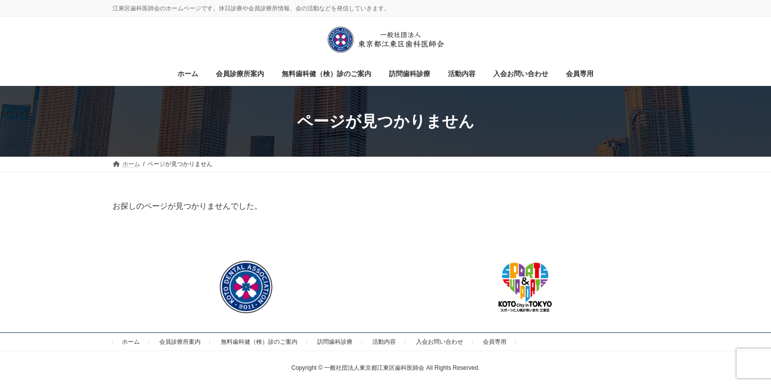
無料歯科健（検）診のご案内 (259, 341)
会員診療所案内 (180, 341)
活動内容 (384, 341)
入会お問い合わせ (439, 341)
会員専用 (494, 341)
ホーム (131, 341)
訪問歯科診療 (335, 341)
